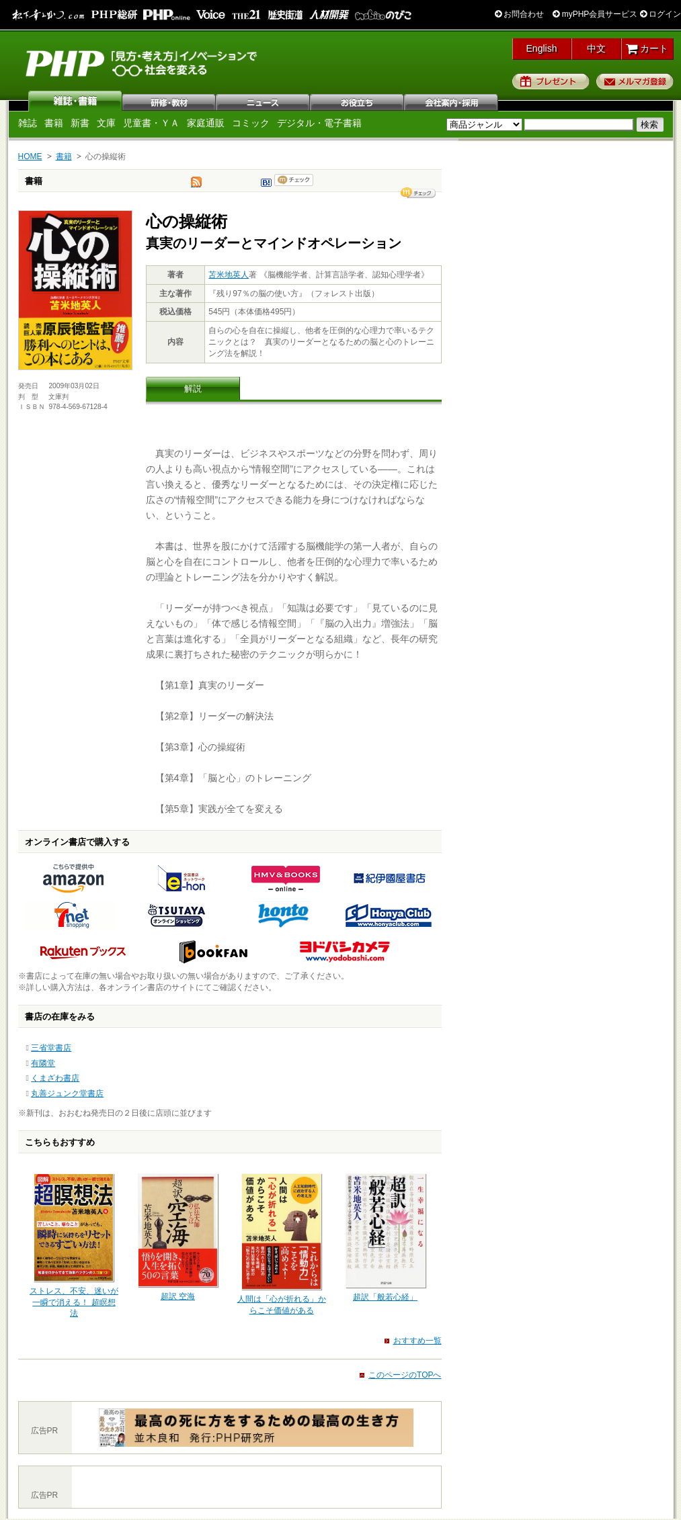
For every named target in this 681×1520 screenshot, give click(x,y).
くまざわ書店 (55, 1078)
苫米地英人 (228, 274)
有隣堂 (43, 1063)
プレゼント (551, 81)
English (541, 48)
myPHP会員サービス (595, 14)
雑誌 (75, 101)
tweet (196, 185)
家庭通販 (206, 123)
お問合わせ (519, 14)
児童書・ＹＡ (151, 123)
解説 (193, 389)
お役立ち (358, 101)
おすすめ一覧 (417, 1340)
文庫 (106, 123)
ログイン (660, 14)
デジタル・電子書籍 (319, 123)
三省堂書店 (51, 1048)
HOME (30, 156)
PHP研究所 (142, 62)
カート (647, 48)
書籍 (53, 123)
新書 (80, 123)
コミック (251, 123)
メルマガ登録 (635, 81)
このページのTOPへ (404, 1375)
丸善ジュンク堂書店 (67, 1093)
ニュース (263, 101)
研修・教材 (169, 101)
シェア (418, 192)
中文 (596, 48)
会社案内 (452, 101)
